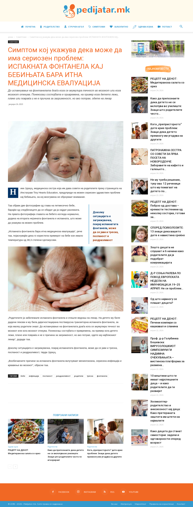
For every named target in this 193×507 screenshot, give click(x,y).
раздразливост (63, 376)
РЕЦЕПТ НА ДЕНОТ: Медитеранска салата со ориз (166, 82)
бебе (23, 376)
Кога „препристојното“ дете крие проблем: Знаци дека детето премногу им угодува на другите (104, 453)
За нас (114, 504)
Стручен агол (74, 26)
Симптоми (97, 26)
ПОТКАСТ (165, 26)
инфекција (34, 376)
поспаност (47, 376)
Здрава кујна (143, 27)
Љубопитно (119, 26)
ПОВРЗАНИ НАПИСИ (65, 415)
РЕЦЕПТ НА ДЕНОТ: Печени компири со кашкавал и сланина (163, 304)
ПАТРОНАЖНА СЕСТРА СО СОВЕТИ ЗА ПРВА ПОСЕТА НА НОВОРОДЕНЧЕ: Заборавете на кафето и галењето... (167, 150)
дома (10, 37)
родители (78, 376)
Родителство (50, 26)
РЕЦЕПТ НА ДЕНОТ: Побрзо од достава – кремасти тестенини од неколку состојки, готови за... (166, 195)
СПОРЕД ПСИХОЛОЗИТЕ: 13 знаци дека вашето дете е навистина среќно (166, 217)
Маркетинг (140, 504)
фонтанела (102, 376)
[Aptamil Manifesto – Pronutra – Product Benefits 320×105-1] (157, 57)
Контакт (181, 504)
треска (90, 376)
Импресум (126, 504)
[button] (181, 26)
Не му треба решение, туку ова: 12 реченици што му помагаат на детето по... (167, 172)
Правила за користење (161, 504)
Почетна (28, 26)
